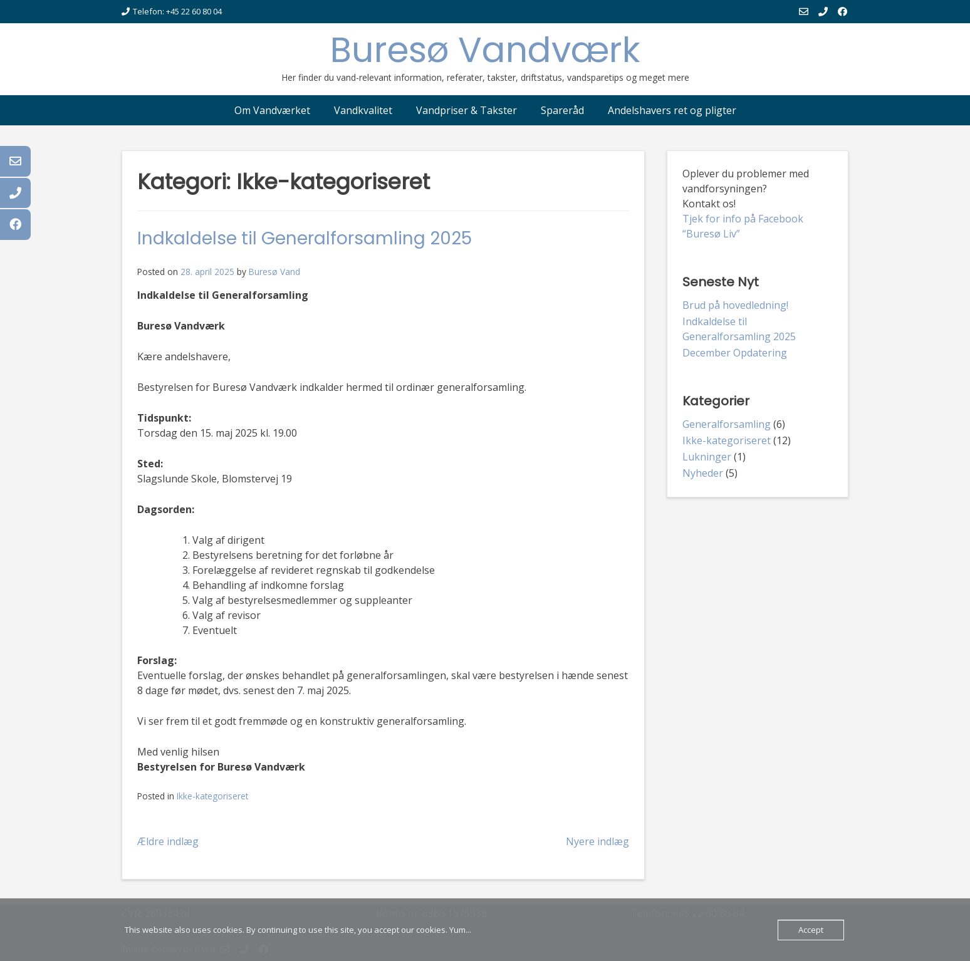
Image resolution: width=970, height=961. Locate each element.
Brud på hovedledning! (735, 305)
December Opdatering (734, 353)
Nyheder (702, 473)
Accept (810, 929)
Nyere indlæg (597, 841)
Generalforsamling (726, 424)
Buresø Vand (274, 272)
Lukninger (706, 457)
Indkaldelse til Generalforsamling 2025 (304, 238)
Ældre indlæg (168, 841)
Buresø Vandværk (485, 50)
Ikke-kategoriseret (212, 796)
